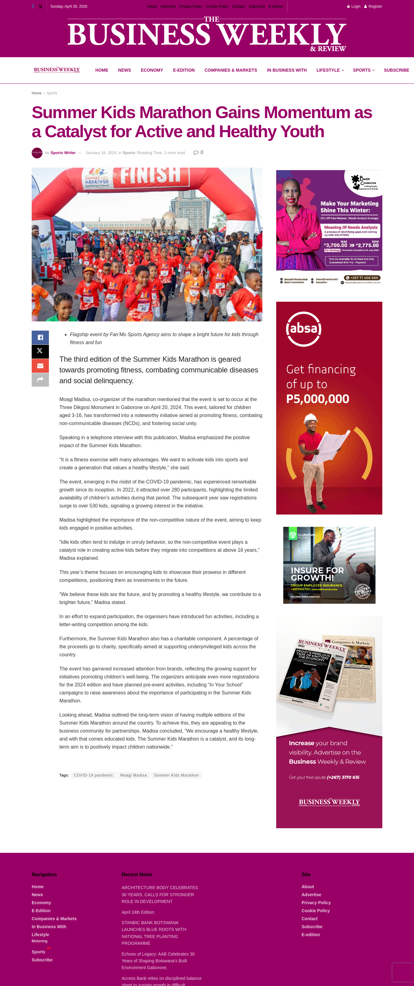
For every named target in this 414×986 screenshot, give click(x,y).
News (124, 70)
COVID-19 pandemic (93, 775)
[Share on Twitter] (40, 352)
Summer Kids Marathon (176, 775)
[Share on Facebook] (40, 338)
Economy (152, 70)
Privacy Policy (191, 6)
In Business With (287, 70)
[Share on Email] (40, 367)
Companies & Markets (231, 70)
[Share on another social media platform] (40, 382)
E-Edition (184, 70)
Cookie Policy (217, 6)
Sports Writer (63, 152)
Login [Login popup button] (353, 6)
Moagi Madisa (133, 775)
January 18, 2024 (101, 152)
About (152, 6)
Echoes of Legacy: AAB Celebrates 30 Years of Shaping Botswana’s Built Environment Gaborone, (158, 961)
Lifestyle (328, 70)
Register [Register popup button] (373, 6)
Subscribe (257, 6)
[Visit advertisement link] (207, 35)
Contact (238, 6)
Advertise (168, 6)
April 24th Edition (138, 912)
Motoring (39, 941)
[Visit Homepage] (57, 70)
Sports (364, 65)
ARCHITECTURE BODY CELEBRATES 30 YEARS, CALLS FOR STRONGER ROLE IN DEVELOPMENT (160, 894)
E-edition (276, 6)
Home (101, 70)
